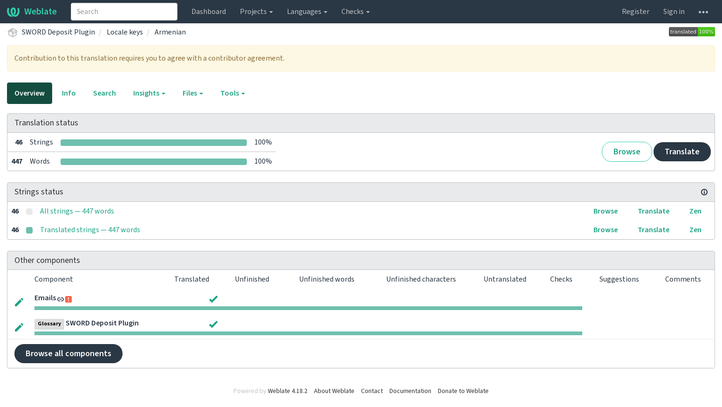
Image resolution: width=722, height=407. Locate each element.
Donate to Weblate (463, 391)
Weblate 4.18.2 (287, 391)
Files (193, 93)
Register (635, 12)
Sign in (674, 12)
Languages (307, 12)
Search (104, 93)
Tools (232, 93)
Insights (149, 93)
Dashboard (208, 12)
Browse (626, 152)
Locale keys (125, 32)
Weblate (32, 11)
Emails (45, 298)
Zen (695, 211)
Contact (372, 391)
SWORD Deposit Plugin (58, 32)
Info (69, 93)
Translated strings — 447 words (90, 230)
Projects (256, 12)
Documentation (410, 391)
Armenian (170, 32)
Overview (29, 93)
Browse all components (68, 353)
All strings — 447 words (77, 211)
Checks (355, 12)
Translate (682, 152)
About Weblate (334, 391)
